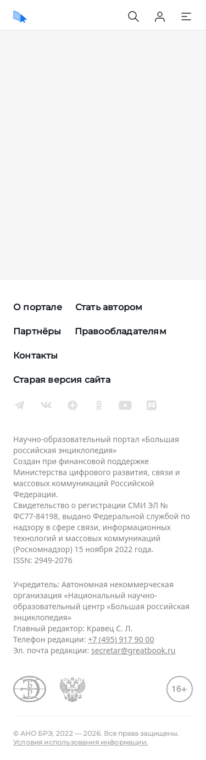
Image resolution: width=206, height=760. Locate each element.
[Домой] (20, 16)
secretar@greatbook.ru (133, 650)
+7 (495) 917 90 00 (121, 639)
